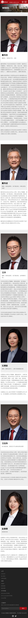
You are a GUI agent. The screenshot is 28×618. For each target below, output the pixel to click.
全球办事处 (3, 578)
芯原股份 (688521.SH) (14, 2)
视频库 (2, 583)
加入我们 (3, 576)
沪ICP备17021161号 (22, 613)
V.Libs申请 (3, 598)
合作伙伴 (3, 573)
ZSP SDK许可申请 (5, 593)
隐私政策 (3, 588)
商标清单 (3, 586)
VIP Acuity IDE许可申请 (6, 595)
